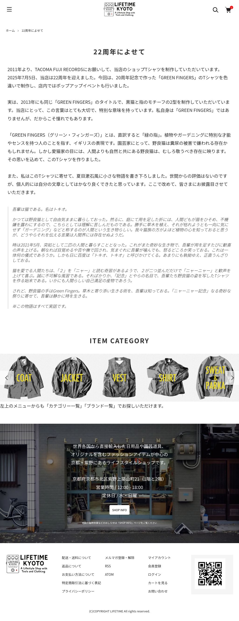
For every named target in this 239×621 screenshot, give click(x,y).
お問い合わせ (158, 591)
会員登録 (154, 566)
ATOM (109, 574)
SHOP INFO (119, 510)
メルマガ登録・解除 (119, 557)
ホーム (10, 30)
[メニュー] (9, 9)
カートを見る (158, 582)
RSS (108, 566)
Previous (7, 378)
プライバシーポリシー (78, 591)
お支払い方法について (78, 574)
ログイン (154, 574)
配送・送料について (76, 557)
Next (232, 378)
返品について (71, 566)
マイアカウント (159, 557)
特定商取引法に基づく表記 (81, 582)
